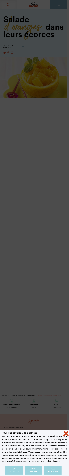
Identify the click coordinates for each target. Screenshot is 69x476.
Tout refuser (33, 470)
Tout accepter (14, 470)
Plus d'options (53, 470)
